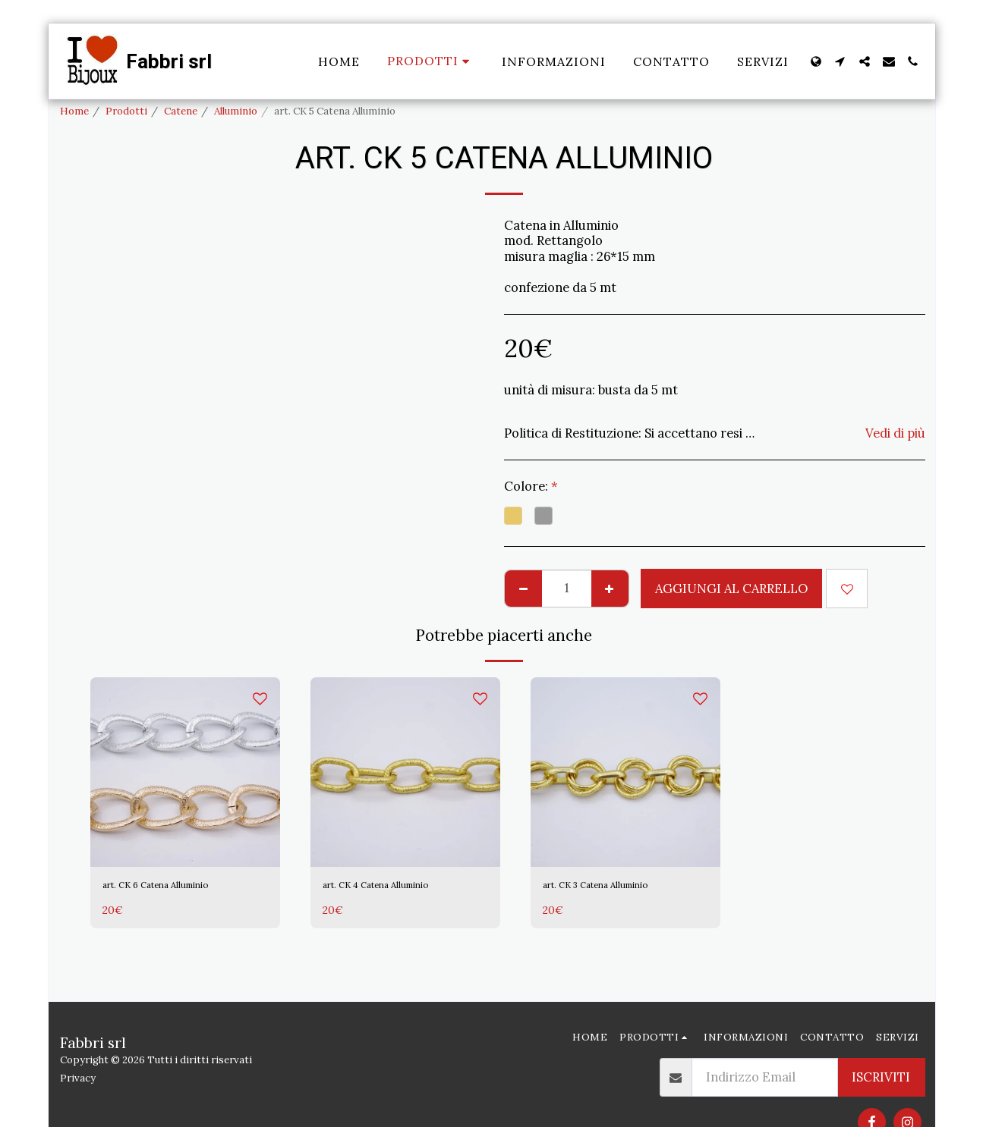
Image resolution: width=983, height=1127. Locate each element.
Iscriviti (881, 1077)
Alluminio (235, 111)
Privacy (78, 1078)
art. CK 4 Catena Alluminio (401, 888)
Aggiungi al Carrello (731, 588)
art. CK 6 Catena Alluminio (180, 888)
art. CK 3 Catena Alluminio (620, 888)
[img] (185, 772)
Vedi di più (895, 433)
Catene (180, 111)
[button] (840, 61)
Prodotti (126, 111)
